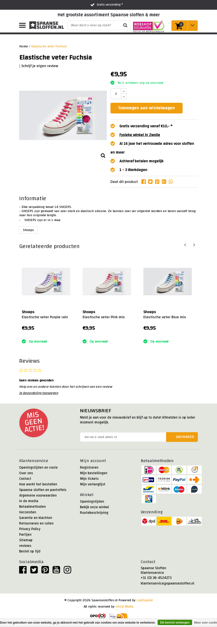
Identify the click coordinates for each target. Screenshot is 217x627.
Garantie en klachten (35, 518)
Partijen (25, 534)
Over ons (26, 473)
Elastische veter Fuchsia (49, 46)
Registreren (89, 467)
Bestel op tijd (29, 551)
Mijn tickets (89, 478)
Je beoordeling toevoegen (38, 393)
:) (22, 335)
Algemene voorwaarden (38, 495)
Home (23, 46)
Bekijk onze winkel (94, 507)
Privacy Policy (29, 529)
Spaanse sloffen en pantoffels (42, 490)
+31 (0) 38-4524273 (156, 578)
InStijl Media (124, 606)
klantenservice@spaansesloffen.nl (167, 583)
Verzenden (27, 512)
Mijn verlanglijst (92, 484)
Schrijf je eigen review (39, 65)
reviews (25, 546)
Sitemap (25, 540)
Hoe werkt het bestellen (38, 484)
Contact (25, 478)
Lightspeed (144, 600)
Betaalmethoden (32, 506)
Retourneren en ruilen (36, 523)
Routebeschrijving (94, 512)
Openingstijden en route (38, 467)
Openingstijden (92, 501)
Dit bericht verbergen (175, 622)
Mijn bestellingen (93, 473)
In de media (28, 501)
